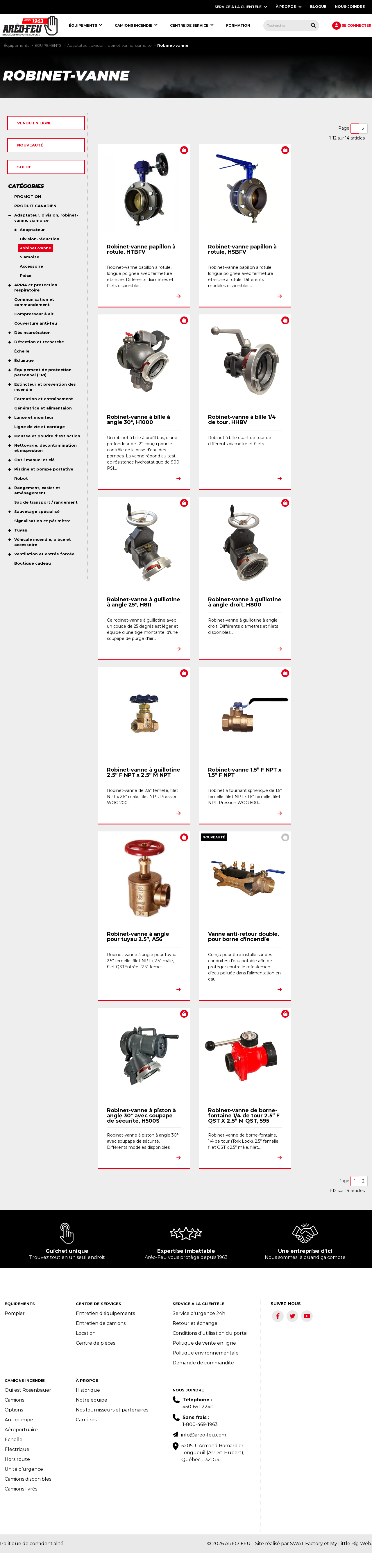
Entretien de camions (101, 1323)
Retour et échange (195, 1323)
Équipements (16, 45)
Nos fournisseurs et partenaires (112, 1410)
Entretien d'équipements (105, 1313)
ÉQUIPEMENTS (48, 45)
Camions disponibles (28, 1479)
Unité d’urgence (24, 1469)
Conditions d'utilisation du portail (211, 1333)
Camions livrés (21, 1489)
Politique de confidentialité (31, 1543)
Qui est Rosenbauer (28, 1390)
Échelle (13, 1439)
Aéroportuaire (21, 1429)
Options (14, 1410)
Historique (88, 1390)
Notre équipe (91, 1400)
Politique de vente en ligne (204, 1343)
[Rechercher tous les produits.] (313, 25)
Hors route (17, 1459)
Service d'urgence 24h (199, 1313)
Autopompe (19, 1420)
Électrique (17, 1449)
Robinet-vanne (172, 45)
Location (86, 1333)
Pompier (15, 1313)
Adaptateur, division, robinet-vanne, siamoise (109, 45)
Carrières (86, 1420)
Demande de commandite (203, 1363)
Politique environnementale (206, 1353)
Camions (14, 1400)
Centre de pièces (95, 1343)
